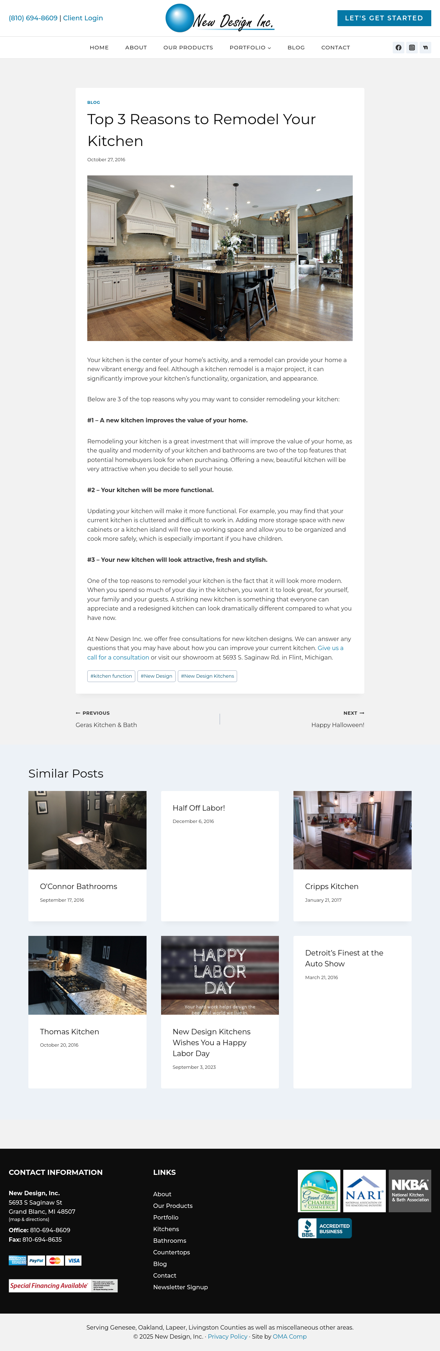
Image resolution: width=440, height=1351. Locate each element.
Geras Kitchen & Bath (145, 718)
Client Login (83, 18)
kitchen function (111, 676)
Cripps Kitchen (332, 886)
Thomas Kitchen (69, 1031)
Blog (296, 47)
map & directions (29, 1219)
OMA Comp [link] (290, 1336)
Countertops (171, 1252)
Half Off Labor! (199, 808)
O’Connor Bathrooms (78, 886)
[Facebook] (398, 47)
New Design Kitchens (207, 676)
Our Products (188, 47)
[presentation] (87, 830)
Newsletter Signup (180, 1287)
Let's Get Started (384, 18)
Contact (336, 47)
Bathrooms (169, 1240)
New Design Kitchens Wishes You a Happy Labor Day (212, 1042)
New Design (156, 676)
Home (99, 47)
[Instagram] (412, 47)
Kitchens (166, 1229)
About (136, 47)
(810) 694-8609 (33, 18)
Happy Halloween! (295, 718)
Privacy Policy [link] (228, 1336)
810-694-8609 (50, 1230)
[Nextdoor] (425, 47)
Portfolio (166, 1217)
